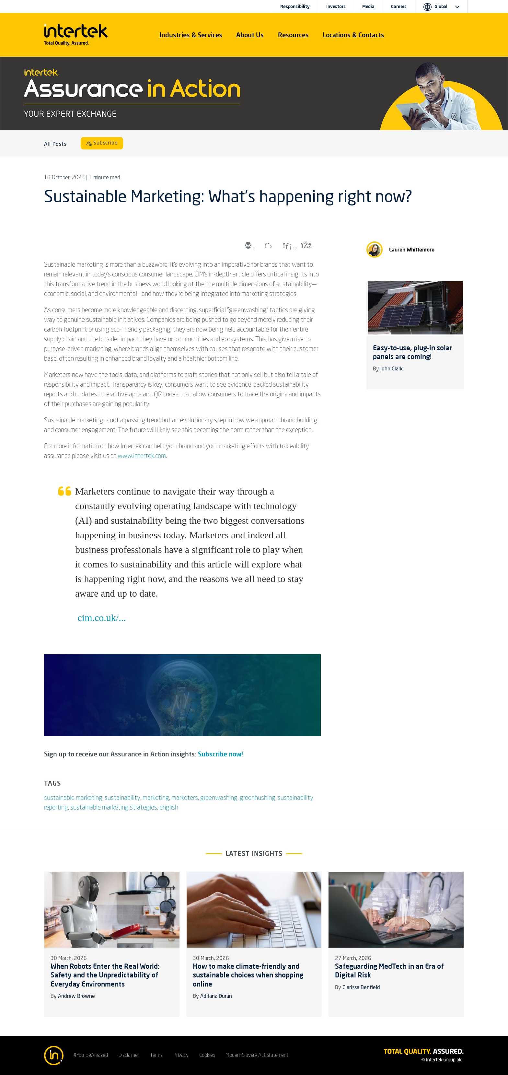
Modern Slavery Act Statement (256, 1055)
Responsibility (295, 6)
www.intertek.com (142, 456)
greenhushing (257, 798)
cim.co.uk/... (102, 617)
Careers (399, 6)
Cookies (207, 1055)
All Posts (55, 144)
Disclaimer (129, 1055)
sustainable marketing (73, 798)
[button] (190, 35)
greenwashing (218, 798)
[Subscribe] (102, 143)
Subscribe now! (220, 754)
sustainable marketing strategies (113, 808)
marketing (156, 798)
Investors (336, 6)
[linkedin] (286, 246)
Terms (156, 1055)
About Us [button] (250, 35)
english (168, 808)
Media (368, 6)
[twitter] (266, 246)
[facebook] (305, 246)
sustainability (122, 798)
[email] (247, 246)
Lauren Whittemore (411, 249)
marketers (184, 798)
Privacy (181, 1055)
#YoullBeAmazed (90, 1055)
